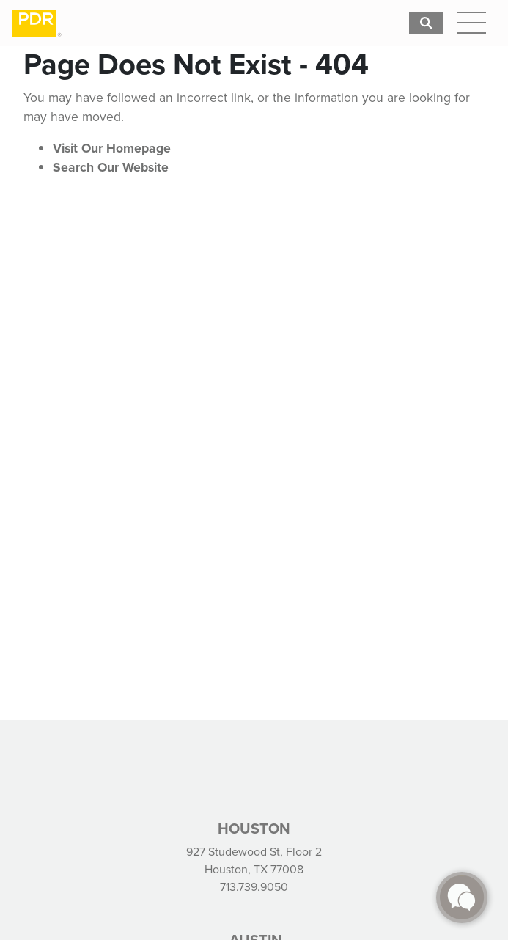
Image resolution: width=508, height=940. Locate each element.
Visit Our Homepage (112, 148)
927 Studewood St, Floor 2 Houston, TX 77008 (254, 860)
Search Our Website (111, 167)
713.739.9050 (254, 886)
